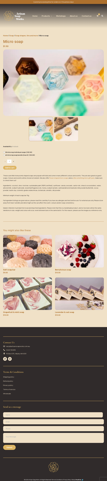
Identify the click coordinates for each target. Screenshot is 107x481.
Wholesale (7, 393)
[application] (51, 15)
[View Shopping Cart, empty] (97, 16)
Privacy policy (8, 385)
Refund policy (8, 381)
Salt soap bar (9, 269)
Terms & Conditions (57, 480)
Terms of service (9, 389)
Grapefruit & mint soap (13, 312)
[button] (47, 16)
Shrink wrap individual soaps (18, 152)
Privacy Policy (67, 480)
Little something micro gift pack (83, 178)
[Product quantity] (9, 161)
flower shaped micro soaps (58, 178)
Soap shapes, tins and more (26, 35)
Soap (11, 35)
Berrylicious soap (63, 269)
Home (5, 35)
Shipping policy (8, 377)
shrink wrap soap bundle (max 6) (20, 155)
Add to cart (9, 168)
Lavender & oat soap (64, 312)
